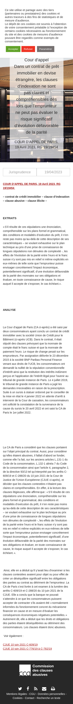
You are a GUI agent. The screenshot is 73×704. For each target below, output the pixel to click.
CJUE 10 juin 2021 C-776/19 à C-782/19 (27, 648)
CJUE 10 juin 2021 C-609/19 (20, 644)
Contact (29, 698)
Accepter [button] (13, 49)
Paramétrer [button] (45, 49)
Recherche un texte (48, 698)
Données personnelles (51, 693)
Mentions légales (16, 693)
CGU (32, 693)
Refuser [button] (28, 49)
